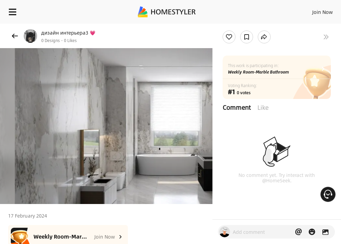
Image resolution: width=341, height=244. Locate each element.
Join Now (322, 12)
